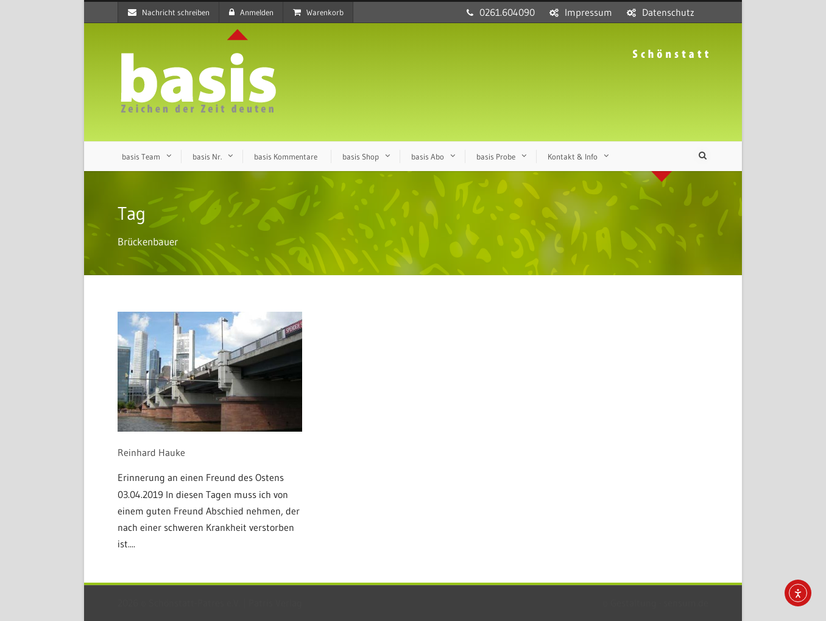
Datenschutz (668, 12)
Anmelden (251, 12)
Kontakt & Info (573, 156)
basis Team (141, 156)
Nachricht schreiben (169, 12)
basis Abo (427, 156)
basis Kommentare (285, 156)
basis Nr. (207, 156)
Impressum (588, 12)
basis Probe (495, 156)
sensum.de (685, 603)
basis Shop (360, 156)
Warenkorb (318, 12)
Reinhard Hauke (151, 452)
